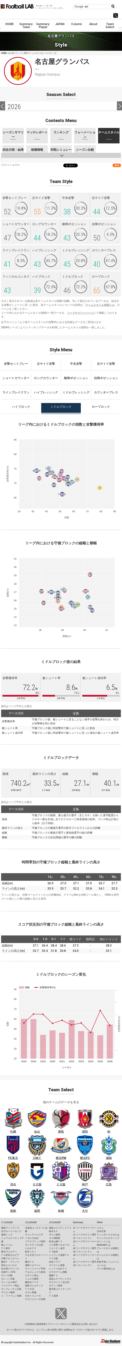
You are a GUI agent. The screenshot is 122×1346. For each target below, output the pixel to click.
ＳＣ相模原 (54, 1238)
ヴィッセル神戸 (9, 1282)
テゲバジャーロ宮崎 (35, 1299)
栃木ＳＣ (53, 1231)
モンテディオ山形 (34, 1245)
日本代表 (101, 1231)
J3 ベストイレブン (82, 1265)
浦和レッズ (6, 1234)
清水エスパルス (9, 1265)
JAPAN (59, 24)
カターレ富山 (32, 1275)
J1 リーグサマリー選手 (84, 1234)
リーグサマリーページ (80, 312)
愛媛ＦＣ (53, 1275)
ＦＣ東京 (5, 1248)
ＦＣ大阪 (53, 1258)
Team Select (110, 25)
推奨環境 (41, 1324)
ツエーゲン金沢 (57, 1248)
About (93, 24)
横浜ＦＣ (29, 1262)
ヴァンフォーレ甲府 (35, 1268)
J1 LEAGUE (7, 1222)
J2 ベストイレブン (82, 1251)
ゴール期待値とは (106, 1268)
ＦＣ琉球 (53, 1295)
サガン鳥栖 (30, 1292)
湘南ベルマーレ (33, 1265)
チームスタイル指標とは (99, 304)
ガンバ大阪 (6, 1275)
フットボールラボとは (108, 1234)
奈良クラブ (54, 1262)
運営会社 (76, 1324)
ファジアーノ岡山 (10, 1285)
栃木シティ (30, 1251)
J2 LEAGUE (31, 1222)
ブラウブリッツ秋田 (35, 1241)
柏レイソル (6, 1245)
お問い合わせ (89, 1324)
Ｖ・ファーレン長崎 (11, 1295)
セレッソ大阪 (8, 1279)
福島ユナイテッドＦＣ (60, 1228)
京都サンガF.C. (8, 1272)
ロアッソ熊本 (56, 1285)
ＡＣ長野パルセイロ (59, 1245)
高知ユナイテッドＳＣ (60, 1279)
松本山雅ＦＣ (56, 1241)
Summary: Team (26, 25)
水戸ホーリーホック (11, 1231)
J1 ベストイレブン (82, 1238)
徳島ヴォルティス (34, 1285)
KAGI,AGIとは (104, 1245)
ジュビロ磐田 (32, 1279)
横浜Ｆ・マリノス (10, 1262)
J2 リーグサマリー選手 (84, 1248)
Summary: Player (43, 25)
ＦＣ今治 (29, 1289)
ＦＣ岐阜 (53, 1251)
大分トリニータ (33, 1295)
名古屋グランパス (10, 1268)
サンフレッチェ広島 (11, 1289)
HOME (9, 24)
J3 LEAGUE (55, 1222)
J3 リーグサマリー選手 (84, 1262)
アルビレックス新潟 (35, 1272)
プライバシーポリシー (58, 1324)
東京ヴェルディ (9, 1251)
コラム (100, 1228)
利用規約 (30, 1324)
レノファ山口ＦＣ (58, 1268)
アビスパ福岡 (8, 1292)
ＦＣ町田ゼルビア (10, 1255)
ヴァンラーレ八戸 (34, 1234)
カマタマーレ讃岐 (58, 1272)
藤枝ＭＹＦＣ (32, 1282)
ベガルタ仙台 (32, 1238)
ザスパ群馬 (54, 1234)
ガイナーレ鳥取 (57, 1265)
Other (100, 1222)
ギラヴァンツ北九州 (59, 1282)
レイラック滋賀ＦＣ (59, 1255)
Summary (78, 1222)
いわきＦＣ (30, 1248)
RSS (116, 165)
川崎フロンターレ (10, 1258)
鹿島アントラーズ (10, 1228)
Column (76, 24)
